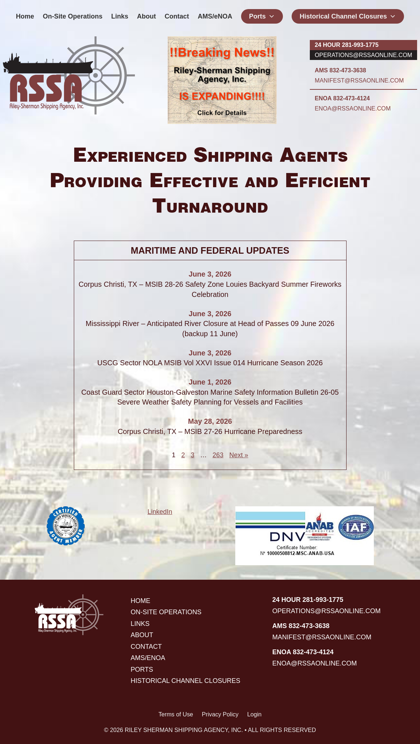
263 (217, 455)
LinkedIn (159, 511)
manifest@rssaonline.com (359, 80)
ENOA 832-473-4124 (342, 98)
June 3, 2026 (210, 274)
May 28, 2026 (210, 421)
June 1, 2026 (210, 382)
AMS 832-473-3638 (340, 70)
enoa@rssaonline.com (353, 108)
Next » (238, 455)
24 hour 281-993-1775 (347, 44)
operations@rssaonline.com (363, 55)
